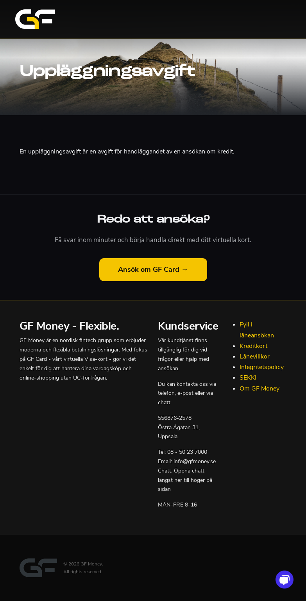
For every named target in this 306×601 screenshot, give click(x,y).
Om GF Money (259, 388)
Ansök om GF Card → (153, 269)
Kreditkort (253, 346)
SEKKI (248, 377)
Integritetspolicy (262, 367)
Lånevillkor (255, 356)
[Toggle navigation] (281, 19)
